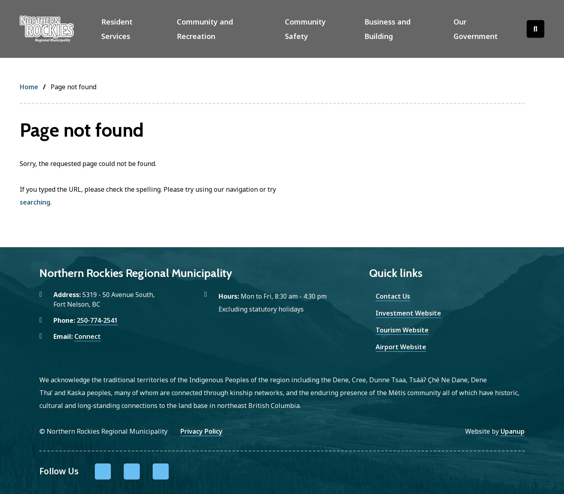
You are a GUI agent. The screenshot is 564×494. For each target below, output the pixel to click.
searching (35, 202)
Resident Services (117, 29)
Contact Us (393, 296)
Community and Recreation (205, 29)
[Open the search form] (535, 29)
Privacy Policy (201, 431)
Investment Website (408, 313)
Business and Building (387, 29)
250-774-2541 (97, 320)
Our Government (476, 29)
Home (29, 86)
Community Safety (305, 29)
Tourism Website (402, 330)
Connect (87, 336)
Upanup (513, 431)
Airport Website (401, 346)
